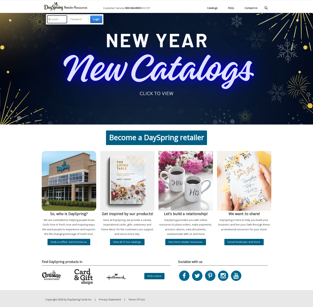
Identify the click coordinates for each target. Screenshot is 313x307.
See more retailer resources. (185, 242)
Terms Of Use (136, 299)
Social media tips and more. (244, 242)
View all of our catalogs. (127, 242)
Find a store (154, 276)
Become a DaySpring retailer (156, 137)
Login (96, 19)
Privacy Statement (110, 299)
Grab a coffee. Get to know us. (69, 242)
